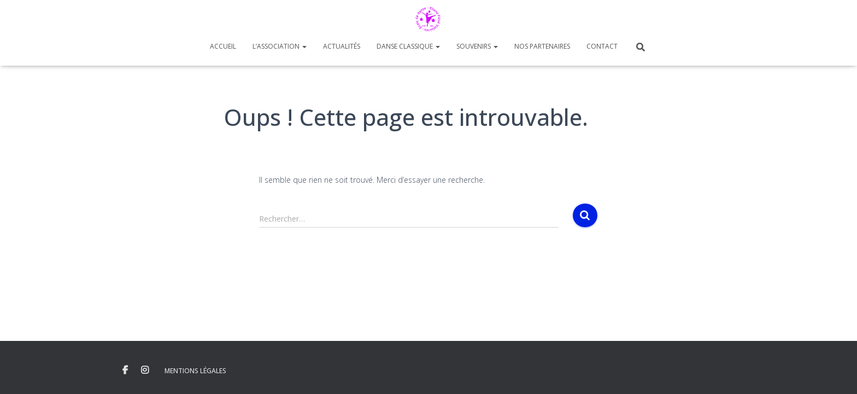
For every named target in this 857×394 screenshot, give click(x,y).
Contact (602, 46)
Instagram (145, 370)
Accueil (223, 46)
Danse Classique (408, 46)
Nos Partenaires (542, 46)
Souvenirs (477, 46)
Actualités (341, 46)
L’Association (280, 46)
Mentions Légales (195, 370)
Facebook (125, 370)
